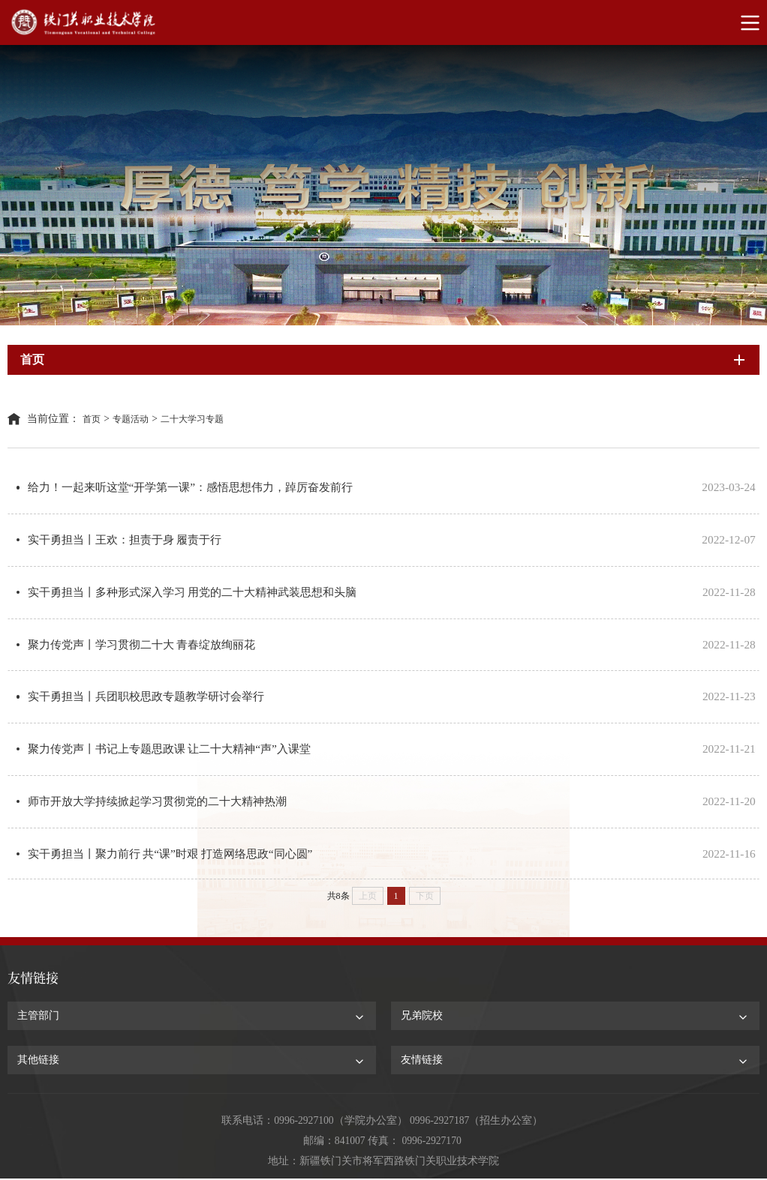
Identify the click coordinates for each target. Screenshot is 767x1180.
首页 (92, 419)
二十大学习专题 (192, 419)
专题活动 (131, 419)
